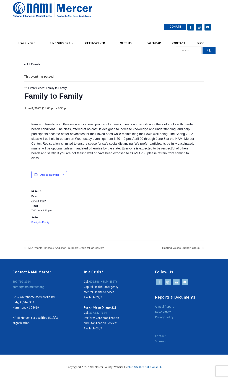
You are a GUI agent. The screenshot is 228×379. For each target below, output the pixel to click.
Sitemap (160, 341)
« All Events (32, 64)
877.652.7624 (98, 313)
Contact (160, 336)
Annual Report (164, 307)
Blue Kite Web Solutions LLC (144, 367)
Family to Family (40, 222)
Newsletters (163, 312)
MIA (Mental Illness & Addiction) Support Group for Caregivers (67, 247)
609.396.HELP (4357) (103, 281)
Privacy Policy (164, 317)
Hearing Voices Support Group (180, 247)
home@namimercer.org (28, 287)
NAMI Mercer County (52, 10)
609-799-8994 (21, 281)
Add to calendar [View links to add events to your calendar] (49, 174)
